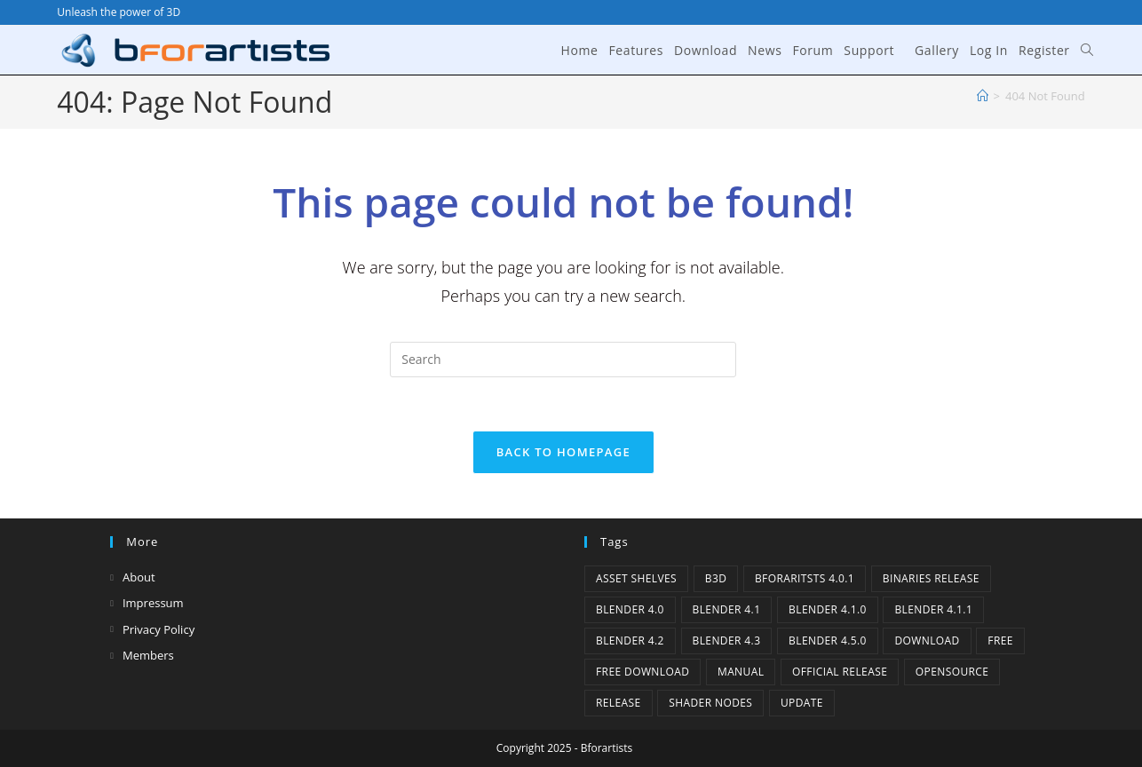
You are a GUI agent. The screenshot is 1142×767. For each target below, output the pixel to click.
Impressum (153, 603)
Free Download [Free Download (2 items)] (642, 671)
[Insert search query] (563, 359)
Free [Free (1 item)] (1000, 640)
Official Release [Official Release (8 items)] (839, 671)
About (139, 577)
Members (148, 655)
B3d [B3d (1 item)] (716, 578)
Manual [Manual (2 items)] (741, 671)
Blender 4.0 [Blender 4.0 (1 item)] (630, 609)
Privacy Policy (158, 629)
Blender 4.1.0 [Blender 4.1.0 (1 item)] (828, 609)
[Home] (982, 96)
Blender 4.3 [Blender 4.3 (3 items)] (727, 640)
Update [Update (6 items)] (802, 702)
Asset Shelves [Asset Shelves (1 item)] (636, 578)
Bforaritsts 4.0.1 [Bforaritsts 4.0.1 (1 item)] (804, 578)
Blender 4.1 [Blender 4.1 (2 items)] (727, 609)
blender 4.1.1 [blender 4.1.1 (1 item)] (933, 609)
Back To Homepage (563, 452)
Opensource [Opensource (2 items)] (952, 671)
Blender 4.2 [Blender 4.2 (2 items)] (630, 640)
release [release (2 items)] (618, 702)
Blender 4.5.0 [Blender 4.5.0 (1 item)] (828, 640)
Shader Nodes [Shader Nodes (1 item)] (710, 702)
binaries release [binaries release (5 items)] (931, 578)
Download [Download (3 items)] (926, 640)
